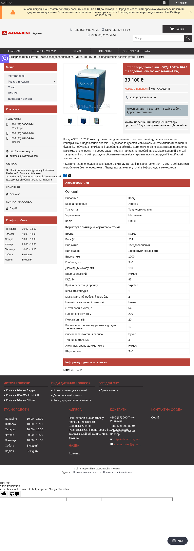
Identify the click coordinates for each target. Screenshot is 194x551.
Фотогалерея (16, 75)
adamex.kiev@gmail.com (24, 155)
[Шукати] (188, 38)
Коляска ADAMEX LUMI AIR (22, 395)
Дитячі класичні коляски (67, 395)
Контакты (104, 51)
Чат (177, 541)
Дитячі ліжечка (109, 390)
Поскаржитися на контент (87, 472)
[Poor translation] (14, 494)
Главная (14, 51)
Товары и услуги (44, 51)
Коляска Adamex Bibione (20, 400)
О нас (77, 51)
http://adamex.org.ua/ (22, 151)
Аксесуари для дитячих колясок (72, 400)
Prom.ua (115, 468)
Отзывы (13, 93)
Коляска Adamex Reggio (20, 390)
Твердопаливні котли (24, 56)
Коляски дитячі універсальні (70, 390)
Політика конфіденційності (117, 472)
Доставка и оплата (136, 51)
